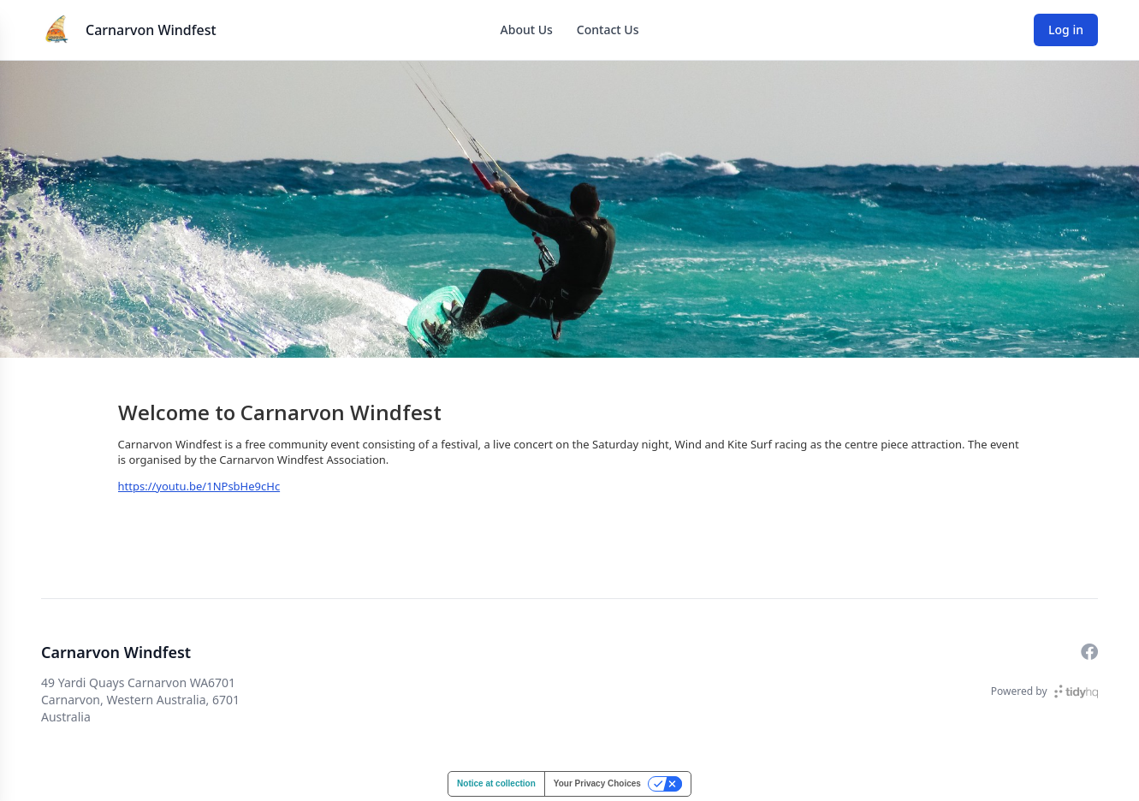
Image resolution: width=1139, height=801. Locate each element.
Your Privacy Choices (597, 783)
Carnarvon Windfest (151, 30)
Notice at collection (496, 783)
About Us (527, 29)
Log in (1065, 29)
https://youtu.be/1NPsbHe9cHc (199, 486)
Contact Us (608, 29)
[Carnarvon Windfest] (58, 30)
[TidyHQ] (1076, 691)
